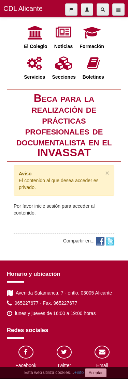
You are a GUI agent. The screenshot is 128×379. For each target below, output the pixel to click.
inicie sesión (47, 206)
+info (79, 372)
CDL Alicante (23, 8)
